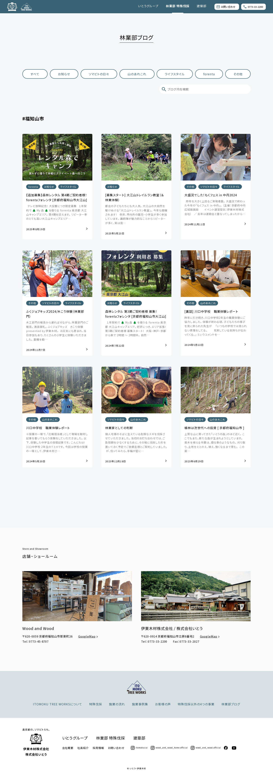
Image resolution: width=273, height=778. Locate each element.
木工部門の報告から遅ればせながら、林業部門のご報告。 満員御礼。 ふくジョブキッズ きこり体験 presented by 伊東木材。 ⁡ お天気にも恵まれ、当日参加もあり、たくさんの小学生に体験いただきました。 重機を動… (57, 331)
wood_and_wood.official (206, 747)
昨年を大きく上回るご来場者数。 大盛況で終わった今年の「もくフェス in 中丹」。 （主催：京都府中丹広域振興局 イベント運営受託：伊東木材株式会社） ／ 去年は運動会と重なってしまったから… (215, 207)
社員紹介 (83, 748)
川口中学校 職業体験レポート (48, 428)
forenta (209, 74)
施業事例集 (140, 704)
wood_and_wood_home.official (169, 747)
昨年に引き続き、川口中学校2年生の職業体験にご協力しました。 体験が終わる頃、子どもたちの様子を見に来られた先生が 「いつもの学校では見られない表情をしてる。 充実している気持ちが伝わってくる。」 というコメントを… (215, 326)
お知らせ (64, 74)
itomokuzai (139, 747)
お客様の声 (163, 704)
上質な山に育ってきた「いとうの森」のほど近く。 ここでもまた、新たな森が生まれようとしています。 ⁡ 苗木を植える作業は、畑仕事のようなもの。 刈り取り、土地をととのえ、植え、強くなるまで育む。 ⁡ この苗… (214, 442)
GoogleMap (88, 636)
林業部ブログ (230, 704)
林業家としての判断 (119, 428)
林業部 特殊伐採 (177, 6)
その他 (237, 74)
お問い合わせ (225, 7)
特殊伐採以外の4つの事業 (196, 704)
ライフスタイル (175, 74)
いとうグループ (148, 6)
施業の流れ (117, 704)
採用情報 (98, 748)
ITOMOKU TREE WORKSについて (57, 704)
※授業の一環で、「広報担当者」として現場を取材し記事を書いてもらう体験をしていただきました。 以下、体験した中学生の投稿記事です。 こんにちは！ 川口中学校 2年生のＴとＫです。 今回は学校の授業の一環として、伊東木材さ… (57, 442)
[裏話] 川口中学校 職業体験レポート (211, 311)
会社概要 (68, 748)
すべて (35, 74)
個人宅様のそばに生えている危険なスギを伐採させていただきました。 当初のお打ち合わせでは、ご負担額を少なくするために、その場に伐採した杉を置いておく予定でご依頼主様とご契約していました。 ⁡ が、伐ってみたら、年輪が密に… (136, 442)
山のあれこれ (137, 74)
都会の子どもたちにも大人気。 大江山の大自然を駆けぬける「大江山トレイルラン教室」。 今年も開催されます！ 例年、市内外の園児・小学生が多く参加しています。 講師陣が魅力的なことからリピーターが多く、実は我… (136, 214)
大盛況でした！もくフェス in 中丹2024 (210, 195)
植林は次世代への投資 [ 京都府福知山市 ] (214, 428)
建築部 (201, 6)
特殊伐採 (95, 704)
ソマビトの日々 (99, 74)
